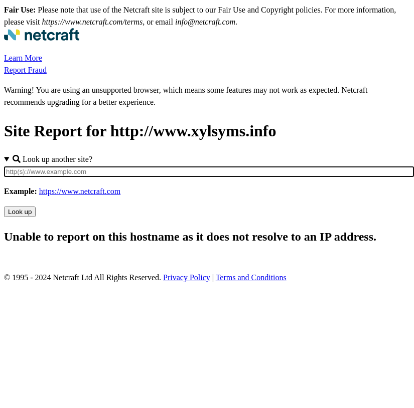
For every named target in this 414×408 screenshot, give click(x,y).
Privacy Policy (186, 277)
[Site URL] (209, 171)
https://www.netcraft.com (79, 191)
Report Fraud (25, 70)
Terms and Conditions (251, 277)
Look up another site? (52, 159)
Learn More (23, 58)
